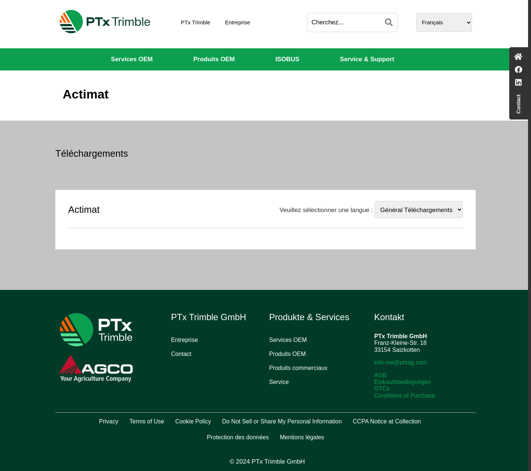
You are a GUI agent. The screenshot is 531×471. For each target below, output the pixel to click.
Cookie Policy (193, 421)
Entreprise (237, 22)
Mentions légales (302, 437)
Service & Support (367, 59)
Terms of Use (146, 421)
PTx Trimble (195, 22)
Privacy (108, 421)
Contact (181, 354)
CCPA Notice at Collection (387, 421)
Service (279, 382)
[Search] (389, 22)
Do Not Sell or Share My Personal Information (282, 421)
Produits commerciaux (298, 368)
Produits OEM (214, 59)
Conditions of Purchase (404, 395)
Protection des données (238, 437)
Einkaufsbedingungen (402, 382)
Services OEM (132, 59)
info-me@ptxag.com (400, 362)
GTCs (382, 388)
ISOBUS (287, 59)
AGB (380, 375)
